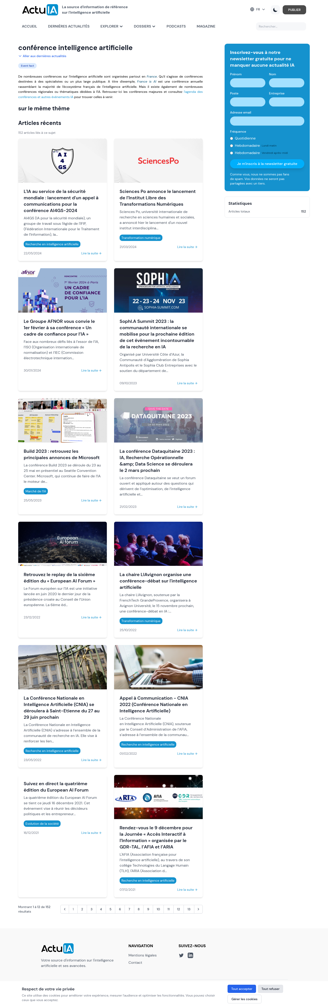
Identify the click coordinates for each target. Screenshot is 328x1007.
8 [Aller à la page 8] (139, 909)
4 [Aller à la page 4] (101, 909)
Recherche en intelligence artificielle (52, 244)
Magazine (206, 26)
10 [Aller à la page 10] (158, 909)
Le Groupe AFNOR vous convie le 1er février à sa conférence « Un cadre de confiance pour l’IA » (59, 327)
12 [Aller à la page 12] (178, 909)
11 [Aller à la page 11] (168, 909)
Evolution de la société (42, 824)
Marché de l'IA (36, 491)
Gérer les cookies (244, 999)
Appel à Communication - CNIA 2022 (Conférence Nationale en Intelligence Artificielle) (154, 704)
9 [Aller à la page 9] (148, 909)
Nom (272, 74)
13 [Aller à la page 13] (188, 909)
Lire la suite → (91, 253)
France (152, 76)
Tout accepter (241, 989)
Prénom (236, 74)
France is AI (146, 81)
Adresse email (240, 112)
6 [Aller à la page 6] (120, 909)
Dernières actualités (69, 26)
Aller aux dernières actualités (42, 56)
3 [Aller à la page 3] (91, 909)
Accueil (29, 26)
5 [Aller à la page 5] (111, 909)
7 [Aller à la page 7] (129, 909)
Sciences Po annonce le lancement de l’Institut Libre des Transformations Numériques (158, 197)
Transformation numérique (140, 238)
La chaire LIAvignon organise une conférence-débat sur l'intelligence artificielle (158, 581)
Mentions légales (142, 955)
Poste (234, 93)
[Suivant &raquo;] (198, 909)
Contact (135, 962)
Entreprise (276, 93)
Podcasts (176, 26)
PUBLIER (294, 10)
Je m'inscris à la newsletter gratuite (267, 163)
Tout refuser (270, 989)
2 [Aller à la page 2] (82, 909)
